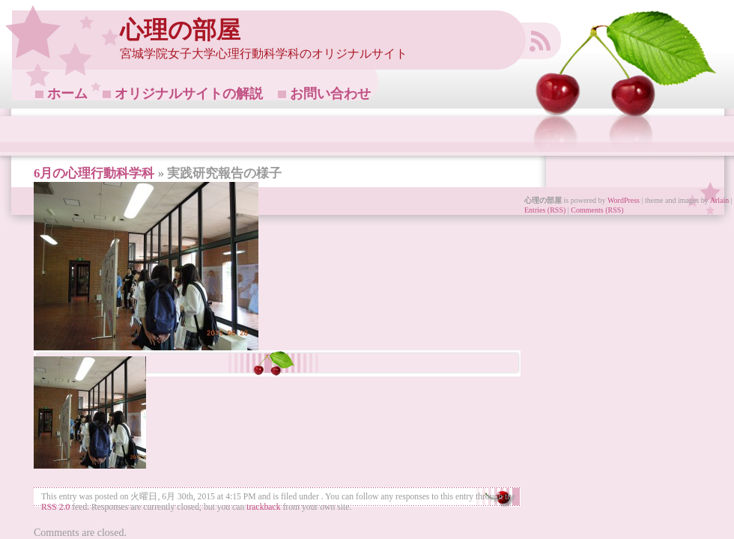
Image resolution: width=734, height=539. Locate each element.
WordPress (623, 200)
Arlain (720, 200)
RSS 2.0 (55, 507)
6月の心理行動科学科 (94, 173)
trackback (263, 507)
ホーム (67, 93)
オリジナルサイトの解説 (189, 93)
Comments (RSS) (597, 210)
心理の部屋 (180, 30)
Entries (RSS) (544, 210)
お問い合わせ (330, 93)
